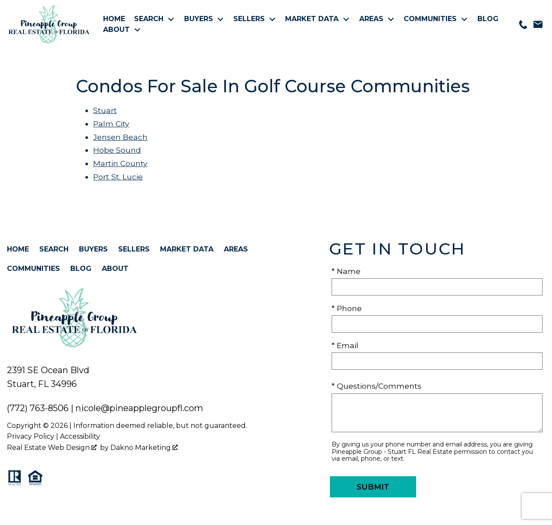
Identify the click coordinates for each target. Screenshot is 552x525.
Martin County (120, 163)
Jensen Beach (120, 136)
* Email (345, 345)
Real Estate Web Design (52, 447)
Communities (33, 268)
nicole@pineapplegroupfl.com (139, 408)
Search (54, 249)
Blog (488, 19)
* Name (346, 271)
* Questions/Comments (376, 385)
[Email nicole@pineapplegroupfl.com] (538, 24)
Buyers (93, 249)
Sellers (134, 249)
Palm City (111, 123)
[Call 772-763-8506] (523, 24)
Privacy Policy (30, 436)
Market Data (186, 249)
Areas (236, 249)
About (115, 268)
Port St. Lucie (118, 176)
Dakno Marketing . (144, 447)
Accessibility (80, 436)
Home (114, 19)
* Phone (347, 308)
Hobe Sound (117, 149)
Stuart (105, 110)
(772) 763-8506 (38, 408)
